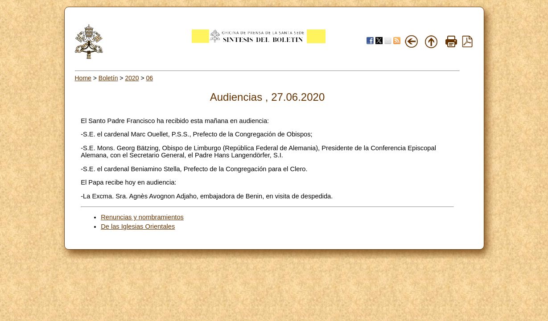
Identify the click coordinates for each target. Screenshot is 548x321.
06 (149, 78)
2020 (132, 78)
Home (83, 78)
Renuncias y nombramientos (142, 217)
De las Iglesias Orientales (138, 226)
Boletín (108, 78)
